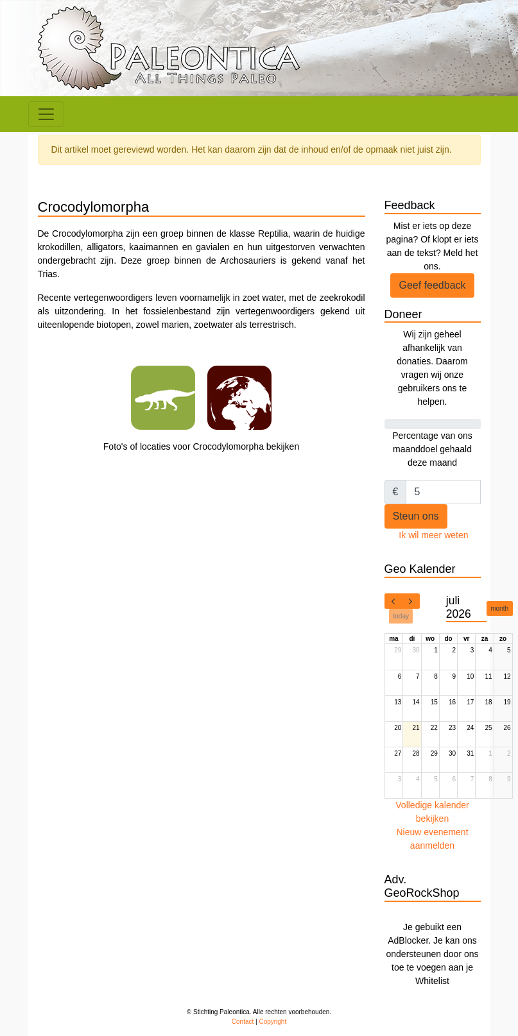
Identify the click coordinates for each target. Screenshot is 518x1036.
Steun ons (416, 516)
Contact (243, 1021)
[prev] (393, 601)
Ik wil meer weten (433, 535)
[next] (411, 601)
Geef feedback (432, 285)
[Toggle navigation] (46, 114)
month (499, 608)
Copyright (272, 1021)
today (401, 616)
